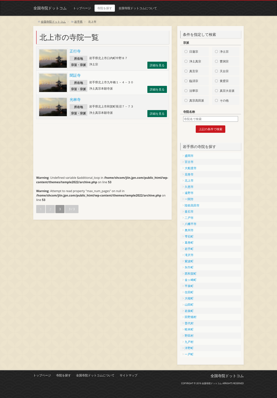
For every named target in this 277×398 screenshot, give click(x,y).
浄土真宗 (195, 61)
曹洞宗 (224, 61)
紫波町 (189, 261)
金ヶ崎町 (190, 280)
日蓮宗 (193, 51)
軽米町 (189, 329)
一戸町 (189, 354)
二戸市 (189, 218)
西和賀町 (190, 273)
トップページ (82, 8)
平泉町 (189, 286)
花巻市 (189, 174)
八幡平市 (190, 224)
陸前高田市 (192, 205)
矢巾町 (189, 267)
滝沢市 (189, 255)
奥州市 (189, 230)
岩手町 (189, 249)
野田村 (189, 336)
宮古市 (189, 162)
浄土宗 (224, 51)
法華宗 (193, 91)
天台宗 (224, 71)
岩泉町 (189, 311)
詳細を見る (157, 65)
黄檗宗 (224, 81)
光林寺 (75, 99)
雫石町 (189, 236)
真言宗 (193, 71)
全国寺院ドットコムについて (137, 8)
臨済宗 (193, 81)
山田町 (189, 305)
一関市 (189, 199)
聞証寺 (75, 75)
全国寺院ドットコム (49, 8)
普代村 (189, 323)
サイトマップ (128, 375)
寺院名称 (189, 112)
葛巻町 (189, 242)
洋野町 (189, 348)
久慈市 (189, 187)
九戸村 (189, 342)
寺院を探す (104, 8)
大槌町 (189, 298)
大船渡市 (190, 168)
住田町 (189, 292)
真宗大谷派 (227, 91)
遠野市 (189, 193)
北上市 (189, 180)
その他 (224, 100)
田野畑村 (190, 317)
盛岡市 (189, 156)
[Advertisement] (64, 151)
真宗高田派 (196, 100)
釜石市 (189, 211)
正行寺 (75, 51)
